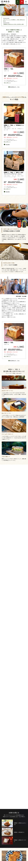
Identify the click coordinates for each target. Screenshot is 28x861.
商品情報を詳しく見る (14, 87)
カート (22, 3)
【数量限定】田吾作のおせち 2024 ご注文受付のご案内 (13, 24)
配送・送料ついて (7, 82)
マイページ (17, 3)
